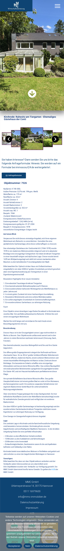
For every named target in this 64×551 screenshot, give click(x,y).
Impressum (32, 507)
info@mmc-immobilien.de (32, 496)
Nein (27, 546)
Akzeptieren (14, 546)
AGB (53, 469)
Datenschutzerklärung (32, 502)
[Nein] (59, 531)
